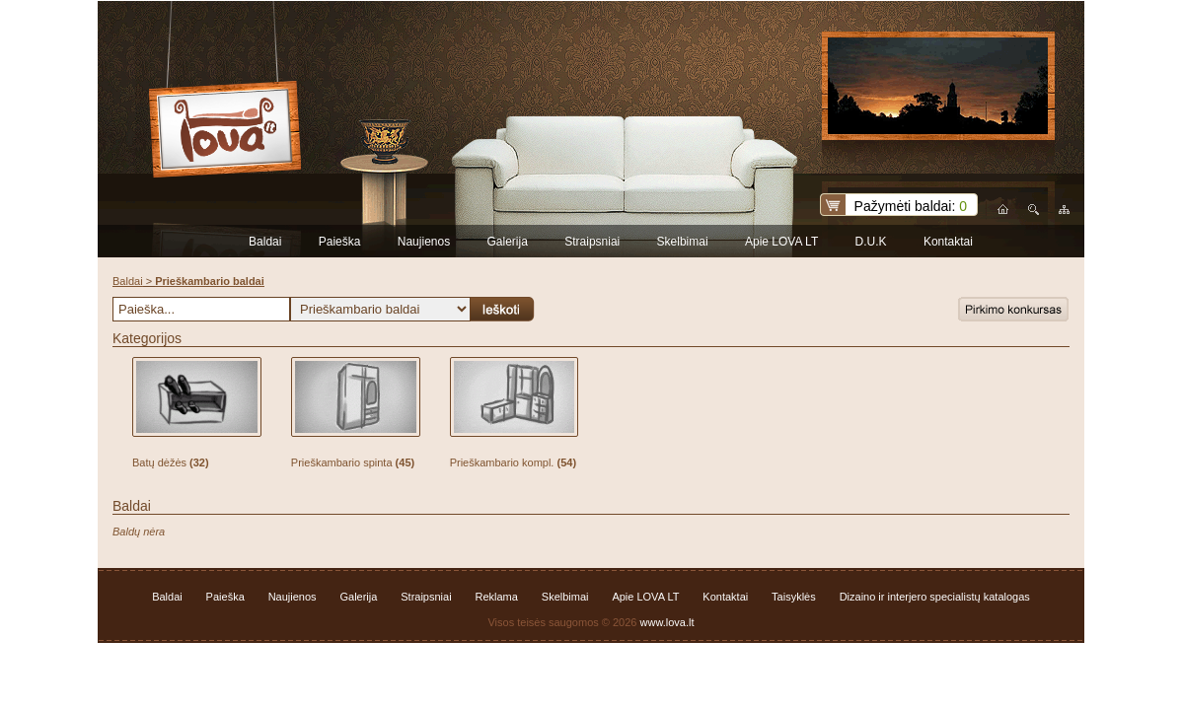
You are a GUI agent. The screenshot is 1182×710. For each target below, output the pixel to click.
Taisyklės (794, 597)
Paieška (340, 241)
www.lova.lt (667, 622)
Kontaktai (948, 241)
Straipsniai (592, 241)
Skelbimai (682, 241)
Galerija (507, 241)
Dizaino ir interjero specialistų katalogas (935, 597)
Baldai (265, 241)
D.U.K (871, 241)
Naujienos (424, 241)
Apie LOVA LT (781, 241)
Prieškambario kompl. (513, 462)
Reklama (497, 597)
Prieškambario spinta (352, 462)
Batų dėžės (170, 462)
